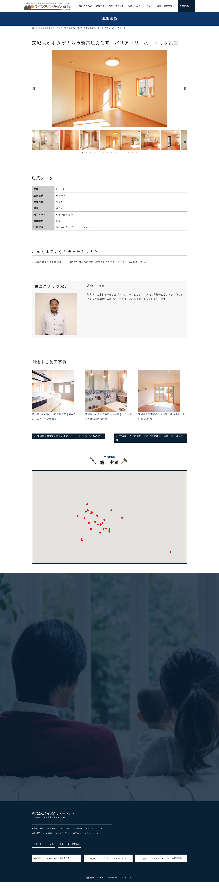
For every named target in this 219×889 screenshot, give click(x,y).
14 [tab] (136, 152)
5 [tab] (99, 152)
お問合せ (77, 833)
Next (185, 88)
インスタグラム (63, 833)
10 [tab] (120, 152)
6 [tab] (103, 152)
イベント (89, 828)
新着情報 (78, 828)
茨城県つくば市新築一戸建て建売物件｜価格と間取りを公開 (149, 438)
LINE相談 (47, 833)
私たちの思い (38, 828)
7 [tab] (107, 152)
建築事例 (51, 828)
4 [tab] (94, 152)
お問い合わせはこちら (44, 844)
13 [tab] (132, 152)
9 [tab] (115, 152)
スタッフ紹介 (65, 828)
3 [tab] (90, 152)
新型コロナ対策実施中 (70, 844)
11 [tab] (124, 152)
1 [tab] (82, 152)
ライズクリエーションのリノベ (106, 858)
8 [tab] (111, 152)
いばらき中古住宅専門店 (51, 858)
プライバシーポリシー (94, 833)
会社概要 (36, 833)
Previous (34, 88)
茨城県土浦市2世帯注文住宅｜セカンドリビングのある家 (68, 436)
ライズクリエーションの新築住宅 (159, 858)
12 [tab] (128, 152)
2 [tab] (86, 152)
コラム (100, 828)
